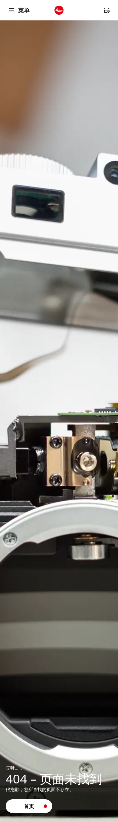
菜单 (19, 10)
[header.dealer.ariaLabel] (106, 10)
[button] (29, 806)
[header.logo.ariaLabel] (59, 10)
